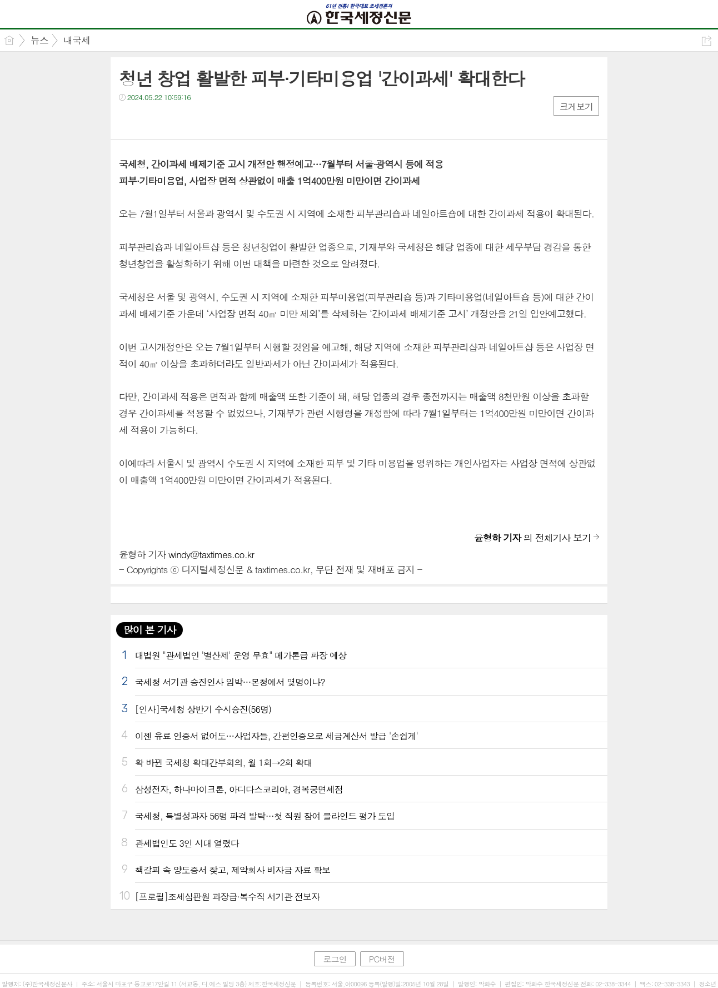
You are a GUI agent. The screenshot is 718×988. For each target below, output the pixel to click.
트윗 (151, 120)
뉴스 (39, 40)
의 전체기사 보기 (532, 537)
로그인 (334, 959)
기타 (195, 120)
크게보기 (576, 106)
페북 (128, 120)
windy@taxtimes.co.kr (211, 554)
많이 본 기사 (149, 630)
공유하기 (706, 40)
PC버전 (382, 959)
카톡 (173, 120)
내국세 (76, 40)
